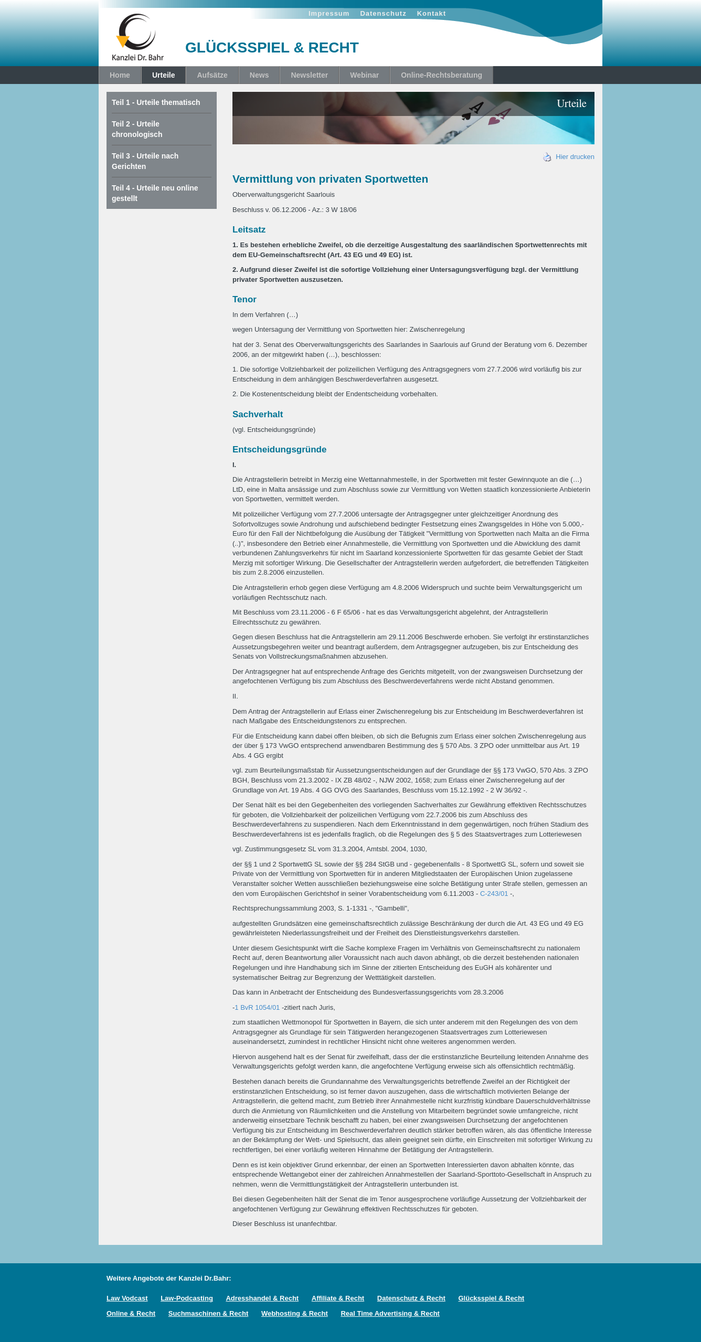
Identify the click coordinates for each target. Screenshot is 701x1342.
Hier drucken (568, 157)
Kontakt (431, 13)
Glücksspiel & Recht (491, 1298)
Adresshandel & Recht (262, 1298)
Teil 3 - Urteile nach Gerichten (145, 161)
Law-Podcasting (187, 1298)
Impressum (329, 13)
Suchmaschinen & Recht (208, 1313)
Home (120, 75)
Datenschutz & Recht (411, 1298)
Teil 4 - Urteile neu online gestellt (155, 193)
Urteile (163, 75)
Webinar (364, 75)
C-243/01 (494, 893)
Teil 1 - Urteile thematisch (156, 102)
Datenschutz (383, 13)
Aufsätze (212, 75)
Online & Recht (131, 1313)
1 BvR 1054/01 (257, 1007)
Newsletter (309, 75)
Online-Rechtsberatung (441, 75)
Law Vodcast (127, 1298)
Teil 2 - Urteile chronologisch (137, 129)
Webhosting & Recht (294, 1313)
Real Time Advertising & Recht (390, 1313)
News (259, 75)
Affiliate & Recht (338, 1298)
